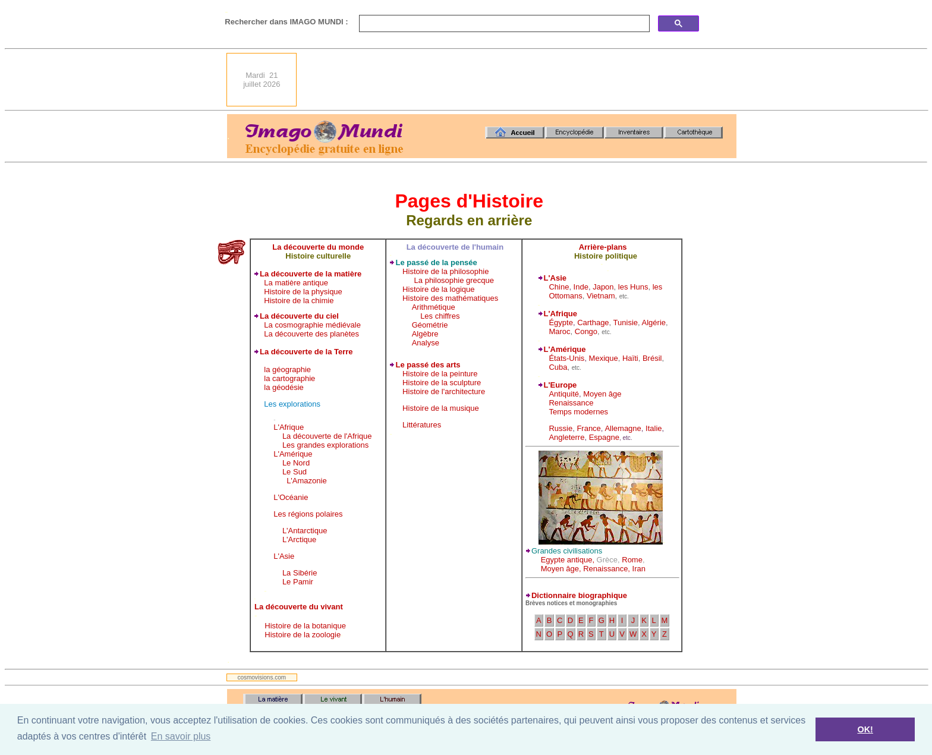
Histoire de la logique (438, 289)
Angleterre (566, 437)
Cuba (558, 367)
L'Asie (283, 556)
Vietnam (601, 295)
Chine (559, 286)
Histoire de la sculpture (441, 382)
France (588, 428)
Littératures (421, 424)
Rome (632, 559)
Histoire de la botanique (305, 625)
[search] (503, 23)
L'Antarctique (304, 530)
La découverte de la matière (310, 273)
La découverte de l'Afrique (327, 436)
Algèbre (425, 333)
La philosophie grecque (454, 280)
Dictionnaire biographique (579, 595)
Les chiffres (439, 316)
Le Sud (294, 471)
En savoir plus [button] (181, 736)
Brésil (652, 358)
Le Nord (296, 462)
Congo (586, 331)
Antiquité (564, 393)
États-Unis (566, 358)
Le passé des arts (427, 364)
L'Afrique (288, 427)
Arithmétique (433, 307)
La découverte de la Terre (306, 351)
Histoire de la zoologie (303, 634)
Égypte (560, 322)
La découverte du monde (318, 247)
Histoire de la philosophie (445, 271)
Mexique (603, 358)
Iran (639, 568)
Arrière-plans (603, 247)
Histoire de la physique (303, 291)
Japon (603, 286)
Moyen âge (602, 393)
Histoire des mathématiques (450, 298)
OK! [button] (865, 729)
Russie (560, 428)
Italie (654, 428)
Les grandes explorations (325, 445)
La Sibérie (299, 572)
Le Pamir (297, 581)
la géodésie (284, 387)
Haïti (630, 358)
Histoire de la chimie (298, 300)
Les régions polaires (307, 513)
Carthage (593, 322)
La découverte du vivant (298, 606)
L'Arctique (299, 539)
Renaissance (571, 402)
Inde (581, 286)
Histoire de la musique (440, 408)
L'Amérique (292, 453)
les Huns (633, 286)
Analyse (425, 342)
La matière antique (296, 282)
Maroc (559, 331)
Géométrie (430, 324)
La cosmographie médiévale (312, 324)
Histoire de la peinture (439, 373)
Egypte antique (567, 559)
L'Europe (560, 384)
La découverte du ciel (299, 316)
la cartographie (289, 378)
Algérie (654, 322)
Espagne (604, 437)
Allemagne (622, 428)
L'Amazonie (306, 480)
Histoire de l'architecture (443, 391)
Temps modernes (578, 411)
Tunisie (625, 322)
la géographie (287, 369)
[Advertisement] (520, 79)
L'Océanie (290, 497)
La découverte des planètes (311, 333)
